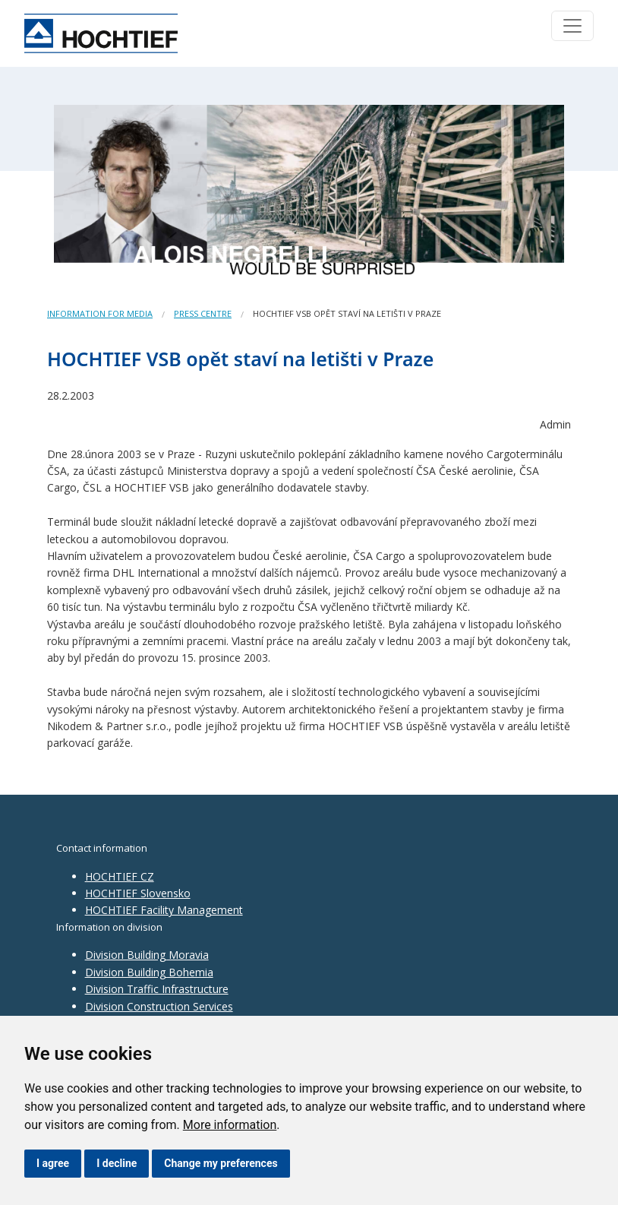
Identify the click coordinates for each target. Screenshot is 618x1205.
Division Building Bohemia (149, 972)
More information (229, 1125)
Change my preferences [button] (220, 1163)
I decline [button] (116, 1163)
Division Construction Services (159, 1006)
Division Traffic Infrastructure (157, 989)
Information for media (100, 313)
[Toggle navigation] (572, 26)
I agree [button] (52, 1163)
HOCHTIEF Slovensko (138, 893)
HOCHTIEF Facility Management (164, 910)
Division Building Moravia (147, 954)
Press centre (203, 313)
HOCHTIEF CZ (119, 876)
